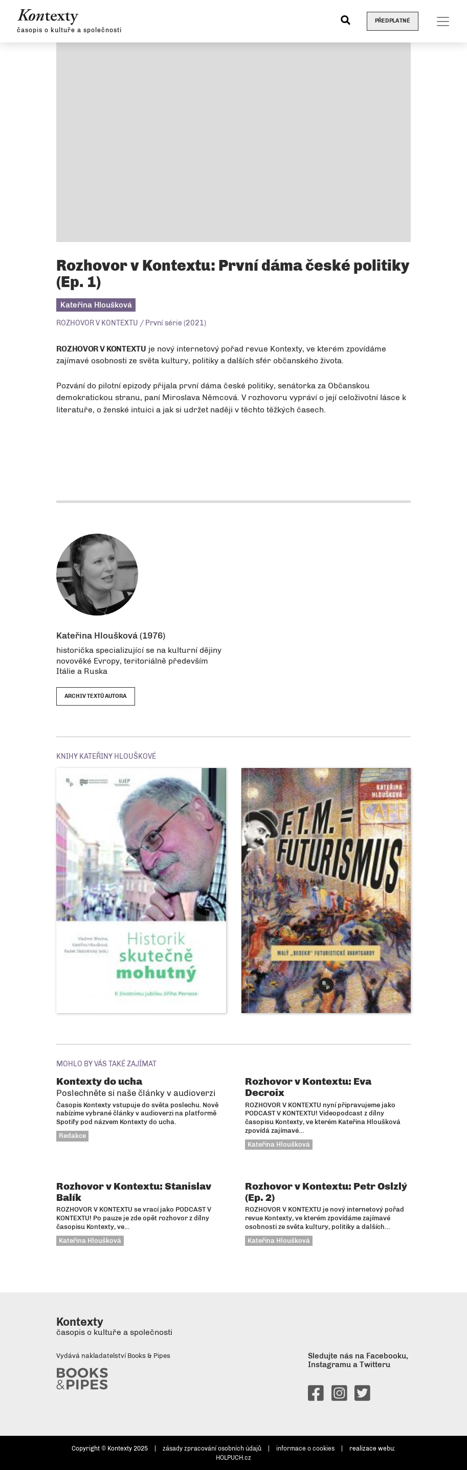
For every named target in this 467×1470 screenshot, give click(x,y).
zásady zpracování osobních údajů (212, 1448)
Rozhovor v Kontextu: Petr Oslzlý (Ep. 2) (326, 1191)
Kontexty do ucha (135, 1086)
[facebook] (316, 1397)
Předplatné (392, 20)
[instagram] (339, 1397)
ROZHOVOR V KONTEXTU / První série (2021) (131, 323)
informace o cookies (305, 1448)
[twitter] (362, 1397)
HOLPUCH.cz (233, 1457)
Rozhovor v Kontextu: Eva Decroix (308, 1087)
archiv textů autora (95, 696)
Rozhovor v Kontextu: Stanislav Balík (133, 1191)
